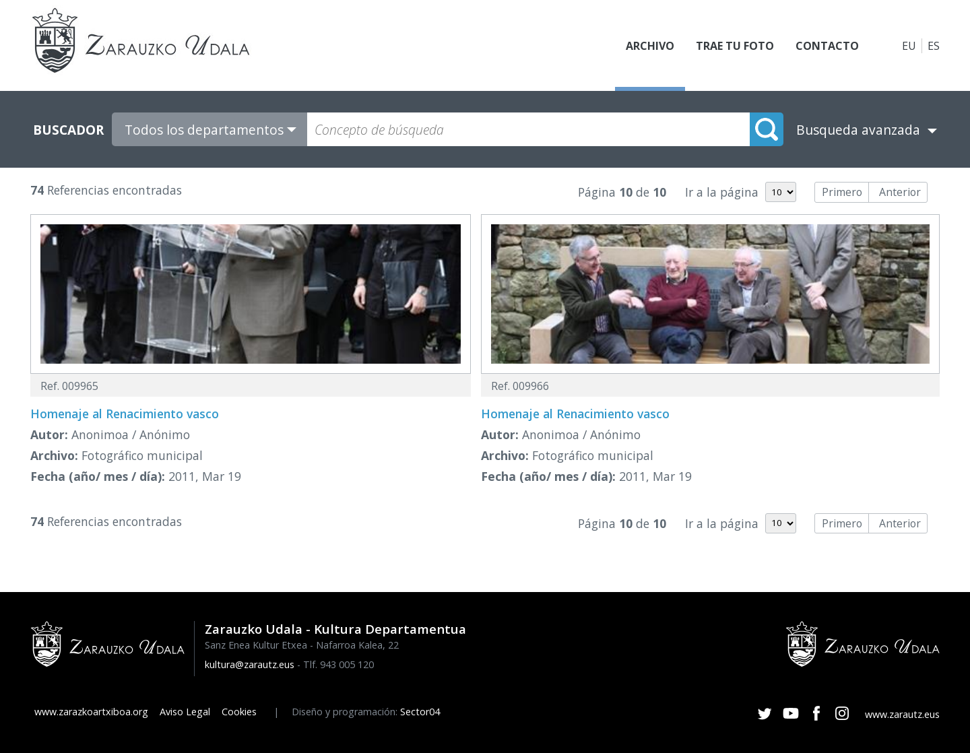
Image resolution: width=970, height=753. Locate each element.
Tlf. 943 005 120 (338, 664)
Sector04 (420, 711)
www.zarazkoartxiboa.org (91, 711)
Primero (842, 192)
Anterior (900, 192)
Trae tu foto (735, 45)
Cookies (239, 711)
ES (934, 45)
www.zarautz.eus (902, 714)
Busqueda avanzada (858, 130)
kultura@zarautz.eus (249, 664)
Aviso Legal (185, 711)
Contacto (827, 45)
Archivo (650, 45)
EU (909, 45)
